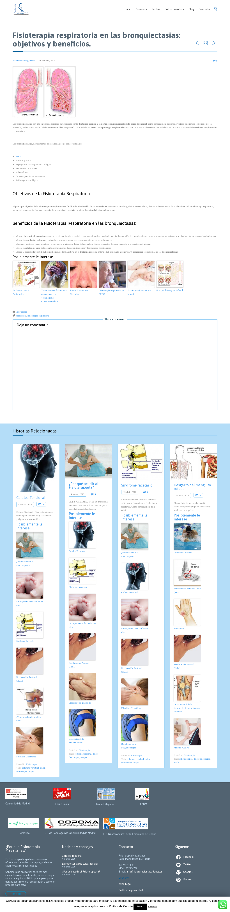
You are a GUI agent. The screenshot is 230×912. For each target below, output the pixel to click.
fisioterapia (21, 315)
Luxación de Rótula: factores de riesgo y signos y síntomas (187, 708)
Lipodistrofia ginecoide (80, 702)
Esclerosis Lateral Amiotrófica (21, 292)
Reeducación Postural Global (26, 679)
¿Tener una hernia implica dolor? (28, 719)
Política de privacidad (131, 890)
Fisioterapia (21, 311)
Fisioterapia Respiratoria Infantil (139, 292)
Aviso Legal (125, 884)
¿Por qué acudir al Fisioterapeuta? (24, 563)
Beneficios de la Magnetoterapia (76, 740)
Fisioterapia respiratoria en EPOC (111, 292)
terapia (31, 771)
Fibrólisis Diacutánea (26, 756)
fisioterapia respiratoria (38, 315)
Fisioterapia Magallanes (24, 60)
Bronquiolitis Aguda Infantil (169, 290)
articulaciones (185, 758)
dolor (42, 767)
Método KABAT (181, 747)
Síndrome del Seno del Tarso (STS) (187, 590)
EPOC (19, 156)
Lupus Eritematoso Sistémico (79, 292)
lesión (176, 762)
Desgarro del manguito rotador (192, 487)
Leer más (152, 906)
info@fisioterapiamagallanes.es (144, 871)
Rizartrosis (179, 628)
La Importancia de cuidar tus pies (29, 603)
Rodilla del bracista (183, 552)
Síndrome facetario (25, 641)
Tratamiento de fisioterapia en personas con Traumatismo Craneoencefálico (53, 296)
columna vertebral (30, 767)
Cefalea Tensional (30, 497)
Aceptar (140, 906)
